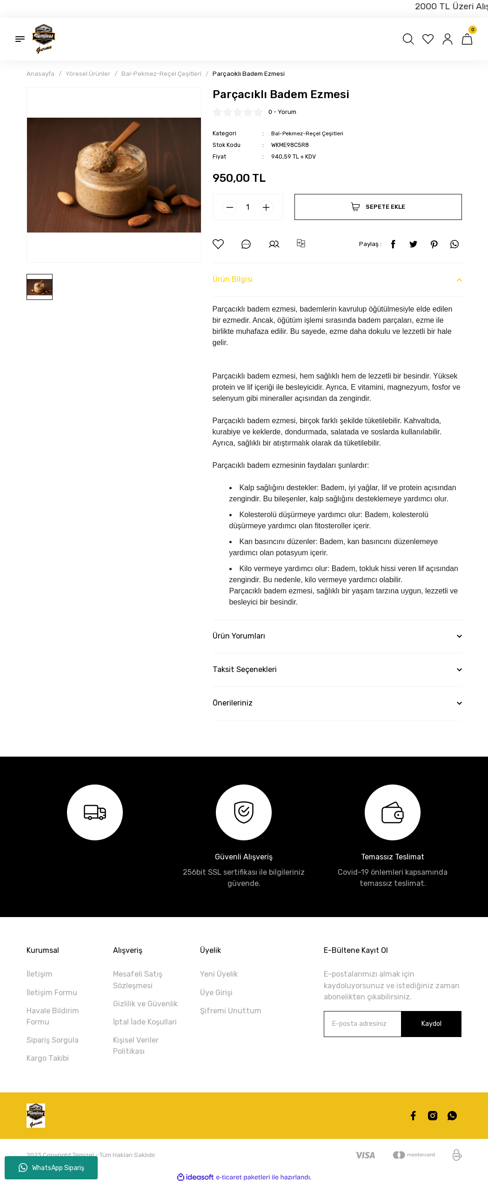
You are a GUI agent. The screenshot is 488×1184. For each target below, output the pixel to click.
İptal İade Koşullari (145, 1022)
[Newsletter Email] (392, 1024)
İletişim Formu (52, 992)
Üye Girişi (216, 992)
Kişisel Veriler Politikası (136, 1046)
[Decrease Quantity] (229, 207)
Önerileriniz (233, 702)
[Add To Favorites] (218, 244)
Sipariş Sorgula (53, 1040)
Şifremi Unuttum (230, 1010)
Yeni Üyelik (219, 974)
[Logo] (43, 39)
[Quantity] (248, 207)
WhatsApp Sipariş (51, 1168)
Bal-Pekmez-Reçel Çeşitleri (309, 133)
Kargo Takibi (48, 1058)
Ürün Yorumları (239, 636)
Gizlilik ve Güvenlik (145, 1003)
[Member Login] (447, 39)
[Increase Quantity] (266, 207)
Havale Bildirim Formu (53, 1016)
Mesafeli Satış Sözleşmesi (137, 980)
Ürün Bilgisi (233, 279)
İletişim (40, 974)
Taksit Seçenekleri (245, 669)
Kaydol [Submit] (431, 1024)
